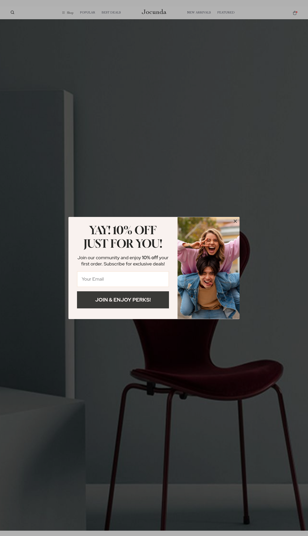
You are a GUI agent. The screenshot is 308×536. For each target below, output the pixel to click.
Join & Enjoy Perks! (123, 299)
